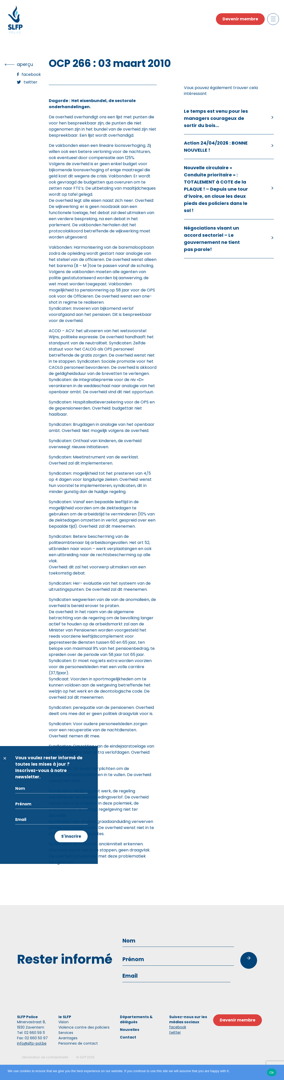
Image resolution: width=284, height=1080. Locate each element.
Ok (272, 1072)
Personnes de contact (78, 1043)
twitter (175, 1032)
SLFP (83, 1057)
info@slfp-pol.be (31, 1043)
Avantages (67, 1038)
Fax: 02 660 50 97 (32, 1038)
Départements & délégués (136, 1019)
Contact (128, 1037)
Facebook (31, 74)
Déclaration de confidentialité (45, 1057)
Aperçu (25, 64)
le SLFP (64, 1016)
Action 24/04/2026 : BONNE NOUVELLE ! (216, 146)
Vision (63, 1022)
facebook (177, 1027)
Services (65, 1032)
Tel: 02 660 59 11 (31, 1032)
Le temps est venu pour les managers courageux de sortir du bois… (216, 118)
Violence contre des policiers (83, 1027)
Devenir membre (240, 19)
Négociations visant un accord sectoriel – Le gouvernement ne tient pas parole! (212, 239)
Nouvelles (129, 1029)
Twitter (30, 82)
